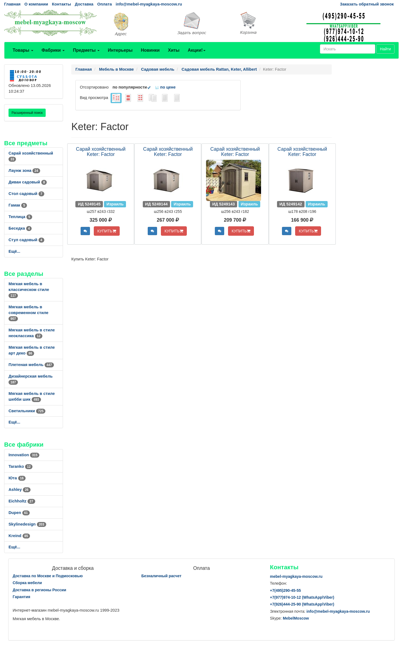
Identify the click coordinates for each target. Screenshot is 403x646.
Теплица (20, 217)
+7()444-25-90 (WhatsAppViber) (302, 604)
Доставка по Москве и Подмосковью (48, 576)
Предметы (86, 50)
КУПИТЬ (106, 231)
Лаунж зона (24, 170)
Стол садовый (26, 193)
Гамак (18, 205)
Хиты (173, 50)
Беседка (20, 228)
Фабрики (53, 50)
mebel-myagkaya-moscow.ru (296, 576)
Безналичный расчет (161, 576)
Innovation (24, 455)
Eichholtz (22, 501)
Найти (385, 49)
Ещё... (14, 251)
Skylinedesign (27, 524)
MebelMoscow (296, 618)
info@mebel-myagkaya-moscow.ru (149, 4)
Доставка (84, 4)
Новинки (150, 50)
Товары (23, 50)
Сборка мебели (27, 583)
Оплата (104, 4)
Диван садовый (28, 182)
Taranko (20, 466)
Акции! (196, 50)
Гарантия (21, 597)
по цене (165, 87)
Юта (17, 478)
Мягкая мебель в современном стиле (28, 313)
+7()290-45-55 (285, 590)
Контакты (61, 4)
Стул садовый (26, 240)
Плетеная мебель (31, 364)
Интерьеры (120, 50)
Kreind (19, 536)
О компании (36, 4)
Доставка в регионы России (39, 590)
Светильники (27, 411)
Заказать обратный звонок (367, 4)
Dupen (19, 512)
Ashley (20, 489)
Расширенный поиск (27, 113)
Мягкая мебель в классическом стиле (29, 290)
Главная (12, 4)
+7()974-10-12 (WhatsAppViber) (302, 597)
